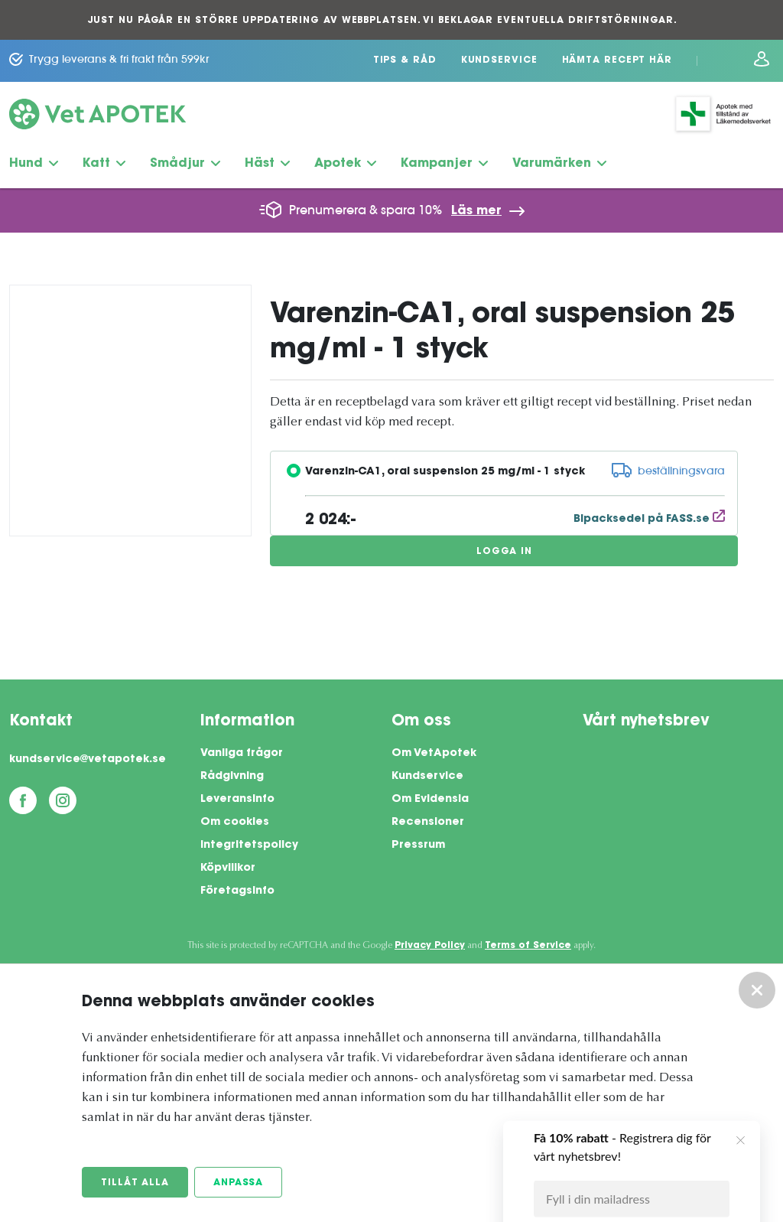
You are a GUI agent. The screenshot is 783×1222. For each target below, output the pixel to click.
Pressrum (418, 845)
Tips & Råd (405, 60)
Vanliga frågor (241, 753)
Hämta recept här (617, 60)
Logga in (503, 551)
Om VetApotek (434, 753)
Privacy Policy (430, 945)
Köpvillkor (227, 868)
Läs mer (476, 211)
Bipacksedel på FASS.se (649, 519)
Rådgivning (232, 776)
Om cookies (234, 822)
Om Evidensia (430, 799)
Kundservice (499, 60)
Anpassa (238, 1183)
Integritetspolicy (249, 845)
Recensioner (428, 822)
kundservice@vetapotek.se (87, 759)
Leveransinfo (237, 799)
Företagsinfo (237, 891)
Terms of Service (528, 945)
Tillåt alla (135, 1183)
